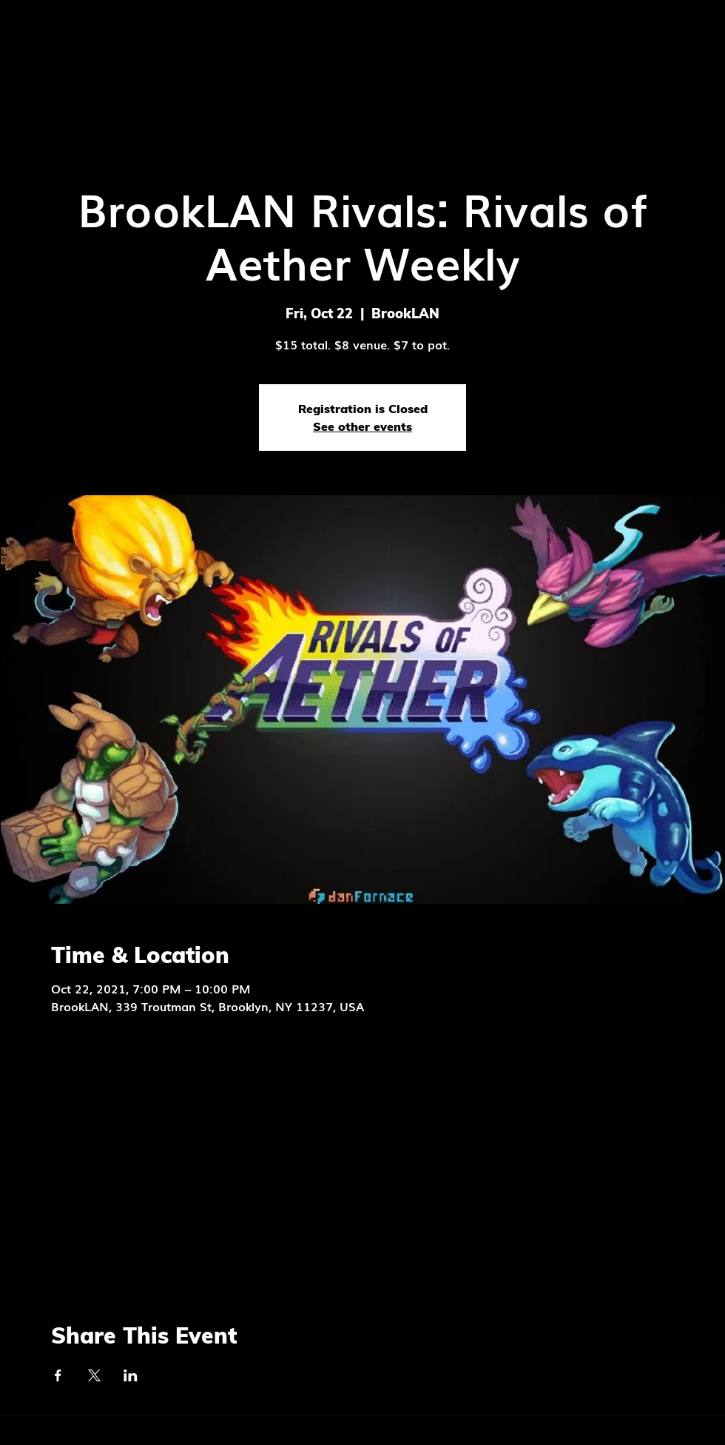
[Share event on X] (94, 1375)
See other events (362, 426)
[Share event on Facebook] (58, 1375)
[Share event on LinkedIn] (131, 1375)
